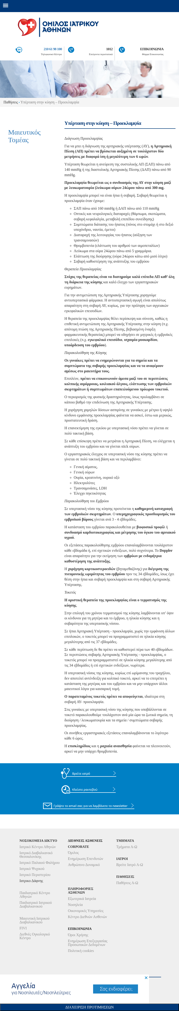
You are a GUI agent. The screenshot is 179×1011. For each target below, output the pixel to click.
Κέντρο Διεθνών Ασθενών (87, 917)
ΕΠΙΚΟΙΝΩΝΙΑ (152, 49)
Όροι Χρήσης (78, 935)
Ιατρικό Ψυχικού (32, 869)
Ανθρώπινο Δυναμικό (84, 865)
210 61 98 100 (53, 49)
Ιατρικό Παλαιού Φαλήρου (40, 863)
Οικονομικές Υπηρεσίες (86, 911)
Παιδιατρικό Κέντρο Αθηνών (35, 895)
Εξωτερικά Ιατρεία (82, 899)
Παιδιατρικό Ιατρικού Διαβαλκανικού (36, 904)
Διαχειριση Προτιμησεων (89, 1007)
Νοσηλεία (75, 905)
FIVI (23, 928)
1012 (109, 49)
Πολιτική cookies (81, 951)
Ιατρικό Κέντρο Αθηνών (38, 847)
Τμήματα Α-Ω (126, 847)
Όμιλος (73, 853)
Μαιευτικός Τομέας (24, 136)
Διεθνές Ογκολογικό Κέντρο (35, 936)
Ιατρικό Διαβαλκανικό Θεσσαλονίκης (36, 855)
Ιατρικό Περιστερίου (35, 875)
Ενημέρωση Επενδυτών (85, 859)
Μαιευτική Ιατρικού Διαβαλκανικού (35, 920)
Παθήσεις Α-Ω (127, 883)
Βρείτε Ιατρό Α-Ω (129, 865)
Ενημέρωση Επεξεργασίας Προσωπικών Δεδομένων (88, 943)
